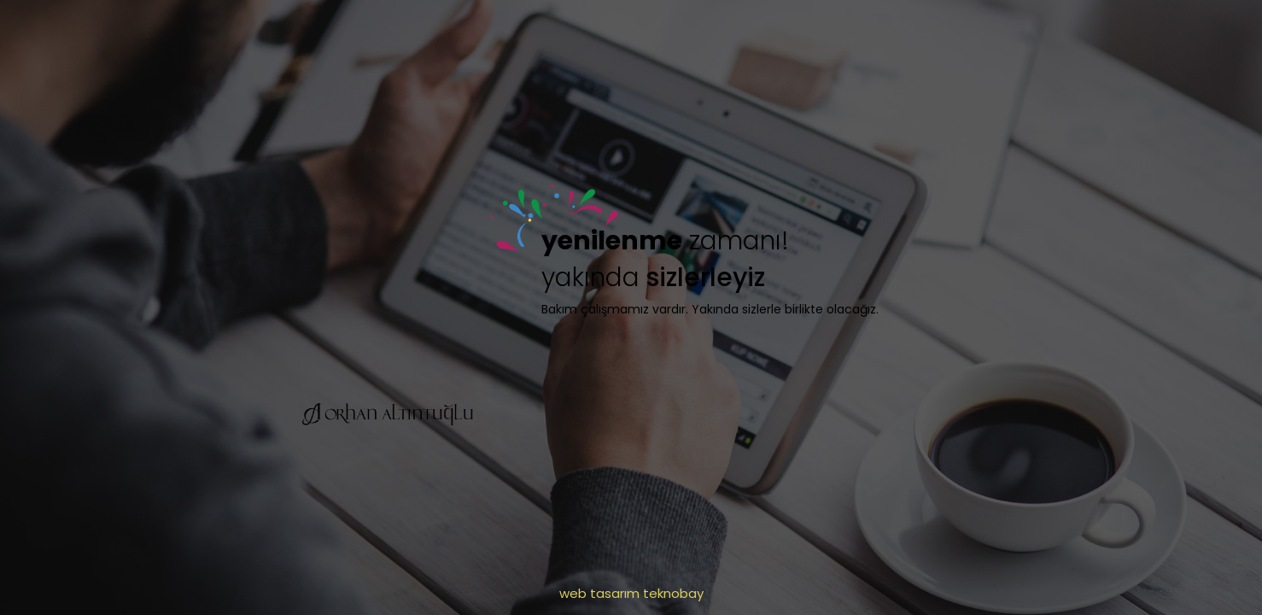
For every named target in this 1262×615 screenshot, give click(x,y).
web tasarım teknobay (631, 593)
